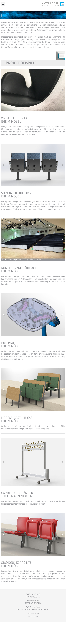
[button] (3, 4)
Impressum (33, 616)
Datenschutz (33, 613)
